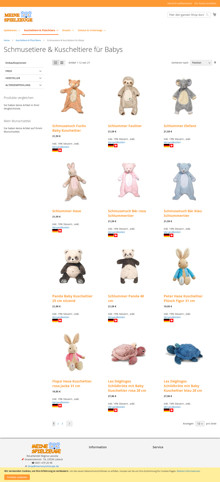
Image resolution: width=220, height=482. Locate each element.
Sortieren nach (179, 62)
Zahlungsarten (162, 455)
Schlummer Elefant (180, 126)
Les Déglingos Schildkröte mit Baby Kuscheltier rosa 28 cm (127, 386)
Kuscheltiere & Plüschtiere (28, 40)
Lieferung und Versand (167, 459)
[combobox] (189, 15)
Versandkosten (60, 147)
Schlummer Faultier (125, 126)
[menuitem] (11, 30)
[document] (110, 474)
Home (7, 40)
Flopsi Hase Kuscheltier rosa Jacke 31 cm (72, 383)
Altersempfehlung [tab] (17, 85)
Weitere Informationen (188, 471)
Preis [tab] (8, 71)
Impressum (97, 452)
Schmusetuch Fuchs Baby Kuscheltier (69, 128)
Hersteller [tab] (12, 78)
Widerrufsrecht (99, 462)
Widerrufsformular (101, 466)
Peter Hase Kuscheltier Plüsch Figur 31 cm (183, 298)
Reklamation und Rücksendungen (173, 462)
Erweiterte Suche (164, 466)
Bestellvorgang (162, 452)
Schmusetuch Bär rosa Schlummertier (127, 213)
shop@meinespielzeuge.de (43, 466)
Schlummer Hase (66, 211)
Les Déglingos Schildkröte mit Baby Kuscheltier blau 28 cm (183, 386)
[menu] (110, 30)
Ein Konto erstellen (205, 3)
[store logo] (18, 16)
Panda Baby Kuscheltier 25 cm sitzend (72, 298)
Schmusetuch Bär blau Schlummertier (183, 213)
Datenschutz (97, 459)
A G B (93, 455)
